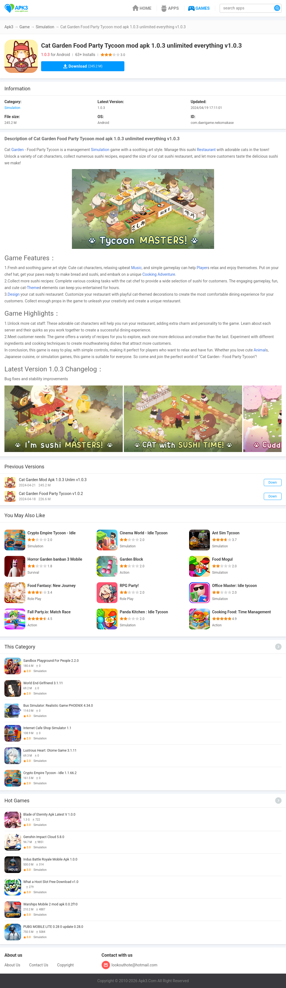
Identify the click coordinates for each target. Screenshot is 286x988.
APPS (169, 8)
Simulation (45, 27)
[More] (278, 647)
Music (136, 267)
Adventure (166, 274)
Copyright (65, 965)
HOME (141, 8)
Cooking (149, 274)
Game (24, 27)
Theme (33, 287)
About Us (12, 965)
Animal (260, 350)
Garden (17, 149)
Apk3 (8, 27)
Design (14, 294)
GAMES (198, 8)
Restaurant (206, 149)
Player (202, 267)
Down (273, 482)
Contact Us (38, 965)
